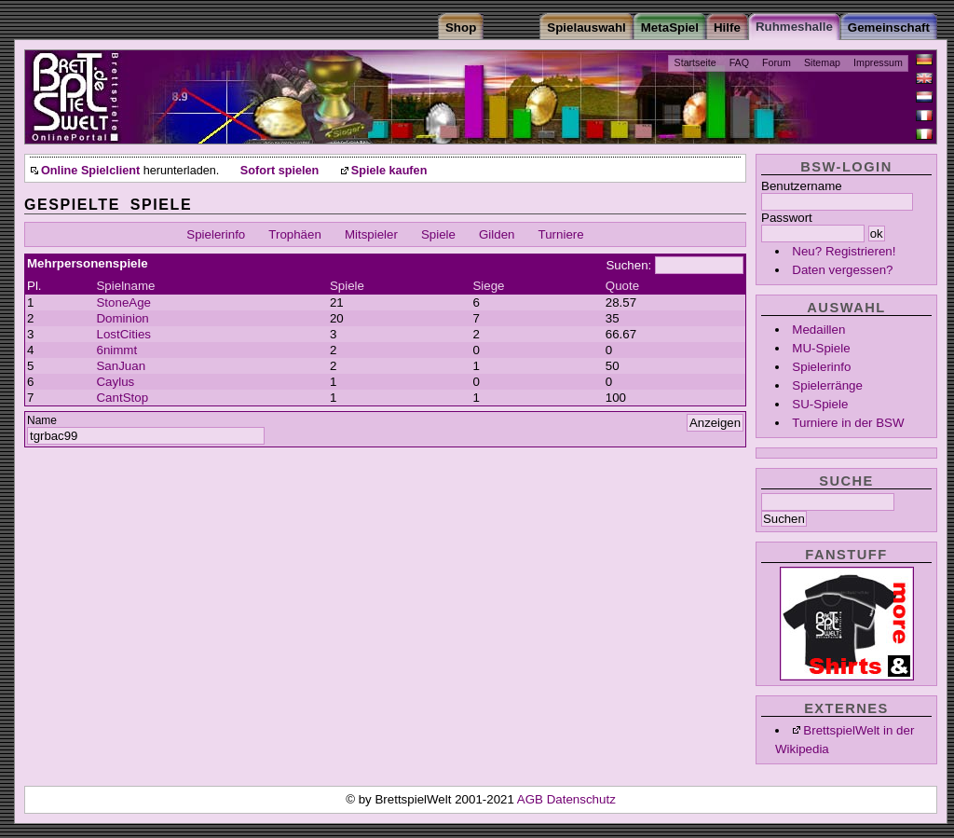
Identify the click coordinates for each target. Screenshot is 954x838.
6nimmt (116, 350)
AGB (532, 799)
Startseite (695, 62)
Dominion (122, 318)
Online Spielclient (90, 170)
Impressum (878, 62)
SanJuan (120, 366)
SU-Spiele (820, 404)
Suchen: (628, 265)
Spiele (438, 234)
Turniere (561, 234)
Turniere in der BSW (848, 423)
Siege (488, 286)
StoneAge (123, 302)
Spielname (125, 286)
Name (42, 420)
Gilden (497, 234)
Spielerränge (827, 385)
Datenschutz (581, 799)
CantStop (122, 398)
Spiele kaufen (389, 170)
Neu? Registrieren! (843, 251)
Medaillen (818, 330)
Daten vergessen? (842, 270)
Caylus (115, 382)
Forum (776, 62)
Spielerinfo (821, 367)
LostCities (123, 334)
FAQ (739, 62)
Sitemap (822, 62)
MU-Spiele (821, 348)
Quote (622, 286)
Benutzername (801, 186)
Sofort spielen (279, 170)
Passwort (786, 218)
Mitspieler (371, 234)
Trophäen (294, 234)
